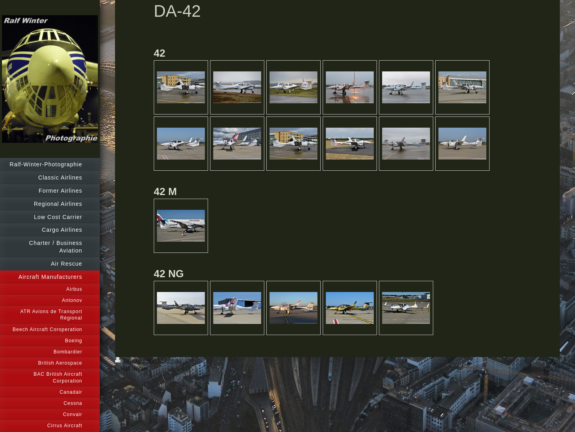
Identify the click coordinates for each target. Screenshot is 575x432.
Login (553, 360)
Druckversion (136, 360)
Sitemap (171, 360)
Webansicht (545, 368)
